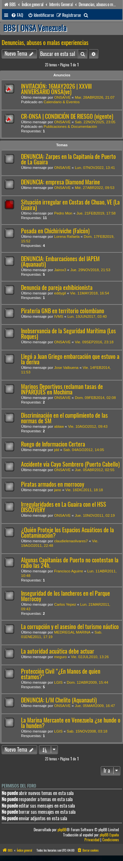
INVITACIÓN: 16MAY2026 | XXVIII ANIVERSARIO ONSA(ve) (56, 89)
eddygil (60, 293)
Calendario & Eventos (62, 102)
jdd (56, 450)
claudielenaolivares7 (71, 541)
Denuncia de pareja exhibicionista (57, 287)
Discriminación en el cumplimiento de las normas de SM (64, 418)
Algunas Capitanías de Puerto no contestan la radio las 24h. (69, 562)
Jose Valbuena (66, 368)
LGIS (58, 682)
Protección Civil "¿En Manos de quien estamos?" (60, 674)
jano (57, 490)
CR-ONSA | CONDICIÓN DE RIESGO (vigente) (67, 116)
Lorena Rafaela (67, 236)
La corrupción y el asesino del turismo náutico (70, 627)
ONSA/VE (62, 97)
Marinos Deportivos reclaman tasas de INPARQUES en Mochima (62, 389)
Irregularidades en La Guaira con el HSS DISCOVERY (63, 507)
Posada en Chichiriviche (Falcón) (55, 231)
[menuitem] (17, 15)
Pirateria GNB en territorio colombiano (62, 311)
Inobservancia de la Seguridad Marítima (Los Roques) (68, 333)
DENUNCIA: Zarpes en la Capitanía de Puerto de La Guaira (68, 159)
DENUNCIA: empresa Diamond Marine (60, 182)
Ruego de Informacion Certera (53, 444)
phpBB (62, 829)
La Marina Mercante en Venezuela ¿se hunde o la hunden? (70, 723)
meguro (60, 657)
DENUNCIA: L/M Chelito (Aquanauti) (59, 700)
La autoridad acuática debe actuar (57, 651)
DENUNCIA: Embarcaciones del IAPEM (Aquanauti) (60, 261)
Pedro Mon (63, 213)
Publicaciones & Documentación (70, 126)
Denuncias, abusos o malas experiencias (45, 42)
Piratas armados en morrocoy (52, 484)
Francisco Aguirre (68, 571)
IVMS (58, 316)
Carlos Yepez (65, 604)
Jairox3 (60, 270)
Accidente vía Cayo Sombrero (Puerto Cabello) (70, 464)
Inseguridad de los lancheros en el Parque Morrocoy (65, 596)
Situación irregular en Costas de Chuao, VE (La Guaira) (70, 205)
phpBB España (109, 835)
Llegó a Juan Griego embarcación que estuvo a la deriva (70, 359)
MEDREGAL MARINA (72, 632)
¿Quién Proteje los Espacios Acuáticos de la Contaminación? (67, 532)
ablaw (59, 426)
